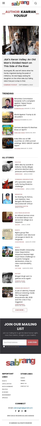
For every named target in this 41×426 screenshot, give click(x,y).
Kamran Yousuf (10, 85)
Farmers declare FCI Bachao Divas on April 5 (25, 128)
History (18, 273)
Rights (17, 230)
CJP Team (18, 268)
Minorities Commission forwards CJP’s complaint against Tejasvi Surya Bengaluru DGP (24, 102)
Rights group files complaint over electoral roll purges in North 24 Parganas (25, 236)
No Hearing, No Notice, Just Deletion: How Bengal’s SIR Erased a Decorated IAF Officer (24, 200)
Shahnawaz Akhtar (21, 206)
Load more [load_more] (20, 310)
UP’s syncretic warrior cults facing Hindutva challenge (23, 184)
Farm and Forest (20, 132)
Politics (18, 162)
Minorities (18, 194)
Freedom (17, 119)
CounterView (19, 242)
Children (17, 148)
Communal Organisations (24, 179)
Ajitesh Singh (19, 189)
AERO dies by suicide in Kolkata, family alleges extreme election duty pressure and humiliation (25, 168)
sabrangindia (20, 304)
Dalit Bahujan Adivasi (22, 213)
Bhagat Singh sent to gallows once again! (23, 277)
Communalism (19, 108)
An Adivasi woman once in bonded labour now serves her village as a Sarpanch (24, 218)
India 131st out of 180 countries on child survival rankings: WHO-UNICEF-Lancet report (26, 142)
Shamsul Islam (20, 281)
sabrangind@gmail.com (23, 408)
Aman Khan (18, 174)
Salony (17, 225)
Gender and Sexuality (22, 288)
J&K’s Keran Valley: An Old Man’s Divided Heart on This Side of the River (20, 63)
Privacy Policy (23, 346)
